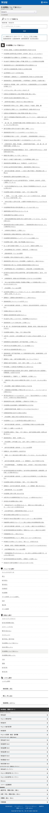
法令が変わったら (7, 647)
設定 (3, 601)
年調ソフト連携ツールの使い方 (13, 428)
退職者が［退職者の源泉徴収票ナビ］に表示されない (20, 297)
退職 (3, 663)
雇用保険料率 (25, 38)
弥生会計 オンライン (7, 769)
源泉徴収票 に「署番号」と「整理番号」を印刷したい (20, 376)
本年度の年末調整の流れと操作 (13, 501)
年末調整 (4, 592)
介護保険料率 (16, 38)
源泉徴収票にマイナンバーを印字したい (16, 301)
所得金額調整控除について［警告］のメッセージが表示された (22, 537)
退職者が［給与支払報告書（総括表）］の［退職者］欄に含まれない (25, 486)
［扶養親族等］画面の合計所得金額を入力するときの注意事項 (22, 278)
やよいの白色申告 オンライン (10, 777)
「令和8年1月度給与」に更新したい (14, 230)
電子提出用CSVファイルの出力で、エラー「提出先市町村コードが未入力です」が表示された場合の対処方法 (25, 396)
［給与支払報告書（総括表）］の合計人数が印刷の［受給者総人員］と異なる (25, 172)
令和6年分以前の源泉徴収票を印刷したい (16, 98)
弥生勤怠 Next (5, 759)
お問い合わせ (29, 808)
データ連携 (5, 609)
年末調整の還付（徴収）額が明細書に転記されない (19, 242)
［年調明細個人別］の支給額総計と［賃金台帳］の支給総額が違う (24, 269)
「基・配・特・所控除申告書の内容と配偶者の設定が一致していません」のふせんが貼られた (25, 123)
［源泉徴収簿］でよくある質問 (13, 489)
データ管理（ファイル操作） (11, 596)
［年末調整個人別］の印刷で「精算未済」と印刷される (20, 249)
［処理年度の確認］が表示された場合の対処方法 (18, 101)
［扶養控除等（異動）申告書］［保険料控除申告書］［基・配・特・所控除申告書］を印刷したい (25, 145)
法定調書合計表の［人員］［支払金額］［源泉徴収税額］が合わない (25, 136)
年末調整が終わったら (9, 655)
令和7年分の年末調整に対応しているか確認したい (19, 345)
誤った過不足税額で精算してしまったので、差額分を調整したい (23, 246)
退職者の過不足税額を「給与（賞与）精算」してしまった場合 (22, 363)
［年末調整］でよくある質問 (12, 288)
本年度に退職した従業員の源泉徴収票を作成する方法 (20, 50)
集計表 (4, 605)
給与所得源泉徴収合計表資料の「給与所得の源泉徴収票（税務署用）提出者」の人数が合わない (25, 471)
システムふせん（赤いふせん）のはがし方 (16, 90)
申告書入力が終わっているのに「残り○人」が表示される (21, 541)
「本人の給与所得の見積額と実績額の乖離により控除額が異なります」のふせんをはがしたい (25, 283)
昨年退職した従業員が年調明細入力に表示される (18, 367)
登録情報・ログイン (9, 703)
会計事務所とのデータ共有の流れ (14, 73)
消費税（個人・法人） (7, 798)
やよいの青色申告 (6, 719)
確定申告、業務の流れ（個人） (10, 790)
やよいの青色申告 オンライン (10, 773)
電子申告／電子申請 (8, 639)
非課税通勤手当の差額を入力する (14, 215)
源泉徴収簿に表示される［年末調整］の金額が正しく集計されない (24, 261)
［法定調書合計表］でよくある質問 (14, 549)
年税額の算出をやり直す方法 (12, 311)
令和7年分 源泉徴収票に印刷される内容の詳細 (18, 69)
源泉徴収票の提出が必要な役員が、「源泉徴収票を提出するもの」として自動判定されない (25, 225)
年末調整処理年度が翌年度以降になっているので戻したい (21, 207)
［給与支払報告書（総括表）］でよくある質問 (18, 447)
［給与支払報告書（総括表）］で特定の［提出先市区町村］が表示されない (25, 306)
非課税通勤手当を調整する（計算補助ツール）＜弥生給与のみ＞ (23, 57)
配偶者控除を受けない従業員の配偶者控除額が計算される (21, 265)
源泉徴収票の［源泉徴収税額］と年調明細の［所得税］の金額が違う (25, 80)
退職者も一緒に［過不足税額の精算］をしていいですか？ (21, 359)
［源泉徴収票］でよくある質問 (13, 253)
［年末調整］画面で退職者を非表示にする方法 (18, 386)
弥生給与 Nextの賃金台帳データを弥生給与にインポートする (22, 140)
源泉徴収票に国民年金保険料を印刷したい (16, 176)
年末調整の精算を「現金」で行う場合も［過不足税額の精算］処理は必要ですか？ (25, 433)
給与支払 (4, 580)
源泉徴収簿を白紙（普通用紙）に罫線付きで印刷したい (20, 401)
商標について (19, 808)
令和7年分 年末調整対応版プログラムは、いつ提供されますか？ (23, 497)
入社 (3, 659)
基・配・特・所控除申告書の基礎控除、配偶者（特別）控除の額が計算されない (25, 327)
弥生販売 (3, 730)
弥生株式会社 (8, 806)
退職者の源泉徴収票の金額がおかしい (15, 315)
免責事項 (41, 806)
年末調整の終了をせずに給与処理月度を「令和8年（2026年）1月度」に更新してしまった (25, 181)
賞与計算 (4, 671)
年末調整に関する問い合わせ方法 (14, 493)
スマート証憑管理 (6, 784)
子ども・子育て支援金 (30, 36)
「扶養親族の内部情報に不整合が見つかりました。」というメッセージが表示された (25, 391)
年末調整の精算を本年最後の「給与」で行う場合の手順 (20, 192)
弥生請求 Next (5, 744)
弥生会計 (3, 715)
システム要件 (6, 681)
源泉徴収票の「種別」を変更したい (14, 438)
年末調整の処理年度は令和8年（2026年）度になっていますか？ (23, 53)
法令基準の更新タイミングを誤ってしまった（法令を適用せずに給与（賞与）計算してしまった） (25, 293)
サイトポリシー (19, 806)
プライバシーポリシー (31, 806)
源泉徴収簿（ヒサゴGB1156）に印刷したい (17, 322)
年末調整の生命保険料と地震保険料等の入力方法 (18, 405)
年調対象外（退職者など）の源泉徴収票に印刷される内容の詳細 (23, 76)
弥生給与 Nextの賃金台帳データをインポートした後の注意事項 (23, 518)
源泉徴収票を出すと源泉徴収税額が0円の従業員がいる (20, 65)
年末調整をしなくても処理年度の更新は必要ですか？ (20, 420)
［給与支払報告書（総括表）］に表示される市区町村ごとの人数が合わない (25, 477)
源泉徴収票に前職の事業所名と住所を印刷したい (18, 234)
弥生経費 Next (5, 748)
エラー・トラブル (7, 626)
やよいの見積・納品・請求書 (9, 734)
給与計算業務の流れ (8, 622)
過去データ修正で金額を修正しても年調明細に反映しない (21, 159)
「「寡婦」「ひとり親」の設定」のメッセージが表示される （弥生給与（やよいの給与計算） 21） (25, 196)
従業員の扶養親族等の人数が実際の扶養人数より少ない (20, 113)
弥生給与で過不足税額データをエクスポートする (18, 562)
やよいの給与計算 (6, 726)
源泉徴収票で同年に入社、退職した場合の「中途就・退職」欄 (22, 105)
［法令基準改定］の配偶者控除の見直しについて (18, 511)
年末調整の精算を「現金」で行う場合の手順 (17, 332)
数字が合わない (6, 631)
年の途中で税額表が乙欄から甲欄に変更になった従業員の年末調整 (24, 61)
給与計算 (4, 667)
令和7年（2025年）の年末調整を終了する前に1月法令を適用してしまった (25, 337)
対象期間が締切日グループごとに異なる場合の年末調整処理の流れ (24, 522)
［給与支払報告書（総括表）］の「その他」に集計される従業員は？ (25, 526)
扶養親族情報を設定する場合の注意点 (15, 413)
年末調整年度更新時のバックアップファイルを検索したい (21, 238)
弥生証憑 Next (5, 752)
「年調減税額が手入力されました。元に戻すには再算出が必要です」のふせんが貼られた (25, 554)
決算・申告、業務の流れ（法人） (11, 794)
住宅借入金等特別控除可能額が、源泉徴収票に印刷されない (22, 167)
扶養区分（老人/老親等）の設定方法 (15, 451)
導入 (3, 576)
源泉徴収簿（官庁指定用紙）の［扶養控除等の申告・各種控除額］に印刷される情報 (25, 354)
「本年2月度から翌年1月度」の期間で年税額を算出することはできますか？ (25, 202)
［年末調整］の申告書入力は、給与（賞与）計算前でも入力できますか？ (25, 442)
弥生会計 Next (5, 740)
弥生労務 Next (5, 763)
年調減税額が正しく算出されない (14, 534)
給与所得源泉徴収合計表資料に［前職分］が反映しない (20, 559)
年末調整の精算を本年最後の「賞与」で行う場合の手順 (20, 482)
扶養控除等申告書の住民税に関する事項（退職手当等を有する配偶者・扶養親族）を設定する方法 (25, 371)
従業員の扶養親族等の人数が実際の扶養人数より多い (20, 94)
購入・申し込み (7, 696)
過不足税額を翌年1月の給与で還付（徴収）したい (19, 128)
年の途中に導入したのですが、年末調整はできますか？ (20, 319)
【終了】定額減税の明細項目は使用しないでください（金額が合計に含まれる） (25, 118)
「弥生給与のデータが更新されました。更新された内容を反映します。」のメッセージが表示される (24, 506)
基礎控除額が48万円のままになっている (16, 211)
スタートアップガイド (9, 618)
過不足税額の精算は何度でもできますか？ (16, 514)
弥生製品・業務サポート (8, 709)
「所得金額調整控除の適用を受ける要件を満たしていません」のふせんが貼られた (25, 220)
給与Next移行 (34, 38)
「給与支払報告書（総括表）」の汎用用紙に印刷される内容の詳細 (24, 424)
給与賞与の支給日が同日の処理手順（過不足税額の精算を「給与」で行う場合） (25, 273)
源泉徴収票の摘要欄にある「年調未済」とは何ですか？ (20, 163)
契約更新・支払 (7, 688)
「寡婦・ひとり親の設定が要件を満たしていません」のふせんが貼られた (25, 456)
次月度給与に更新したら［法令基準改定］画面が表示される (22, 109)
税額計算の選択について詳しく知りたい (16, 155)
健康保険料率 (7, 38)
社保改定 (4, 588)
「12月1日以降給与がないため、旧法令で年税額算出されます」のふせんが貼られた (25, 187)
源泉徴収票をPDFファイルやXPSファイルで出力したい (21, 132)
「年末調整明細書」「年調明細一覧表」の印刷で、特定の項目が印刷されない (25, 465)
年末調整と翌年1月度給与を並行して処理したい (18, 257)
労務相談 (3, 802)
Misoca (3, 781)
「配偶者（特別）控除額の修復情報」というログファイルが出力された (25, 545)
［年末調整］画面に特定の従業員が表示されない (18, 416)
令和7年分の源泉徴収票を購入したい (15, 349)
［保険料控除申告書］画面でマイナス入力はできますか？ (21, 409)
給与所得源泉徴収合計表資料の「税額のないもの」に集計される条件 (25, 530)
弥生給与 (3, 723)
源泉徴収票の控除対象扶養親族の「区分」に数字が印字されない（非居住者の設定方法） (25, 150)
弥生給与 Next (5, 756)
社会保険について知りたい (10, 643)
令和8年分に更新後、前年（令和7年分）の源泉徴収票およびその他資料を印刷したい (25, 85)
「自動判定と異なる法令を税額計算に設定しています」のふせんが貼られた (25, 381)
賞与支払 (4, 584)
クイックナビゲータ (8, 572)
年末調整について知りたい (10, 651)
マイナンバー (6, 635)
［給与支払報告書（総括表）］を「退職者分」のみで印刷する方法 (24, 461)
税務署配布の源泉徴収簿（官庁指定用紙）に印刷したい (20, 342)
